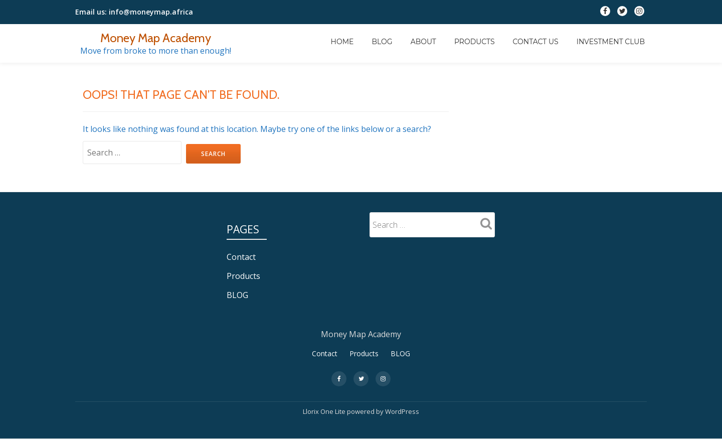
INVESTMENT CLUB (611, 41)
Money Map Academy (155, 38)
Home (342, 41)
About (423, 41)
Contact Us (536, 41)
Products (474, 41)
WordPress (402, 411)
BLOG (382, 41)
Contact (241, 256)
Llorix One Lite (325, 411)
